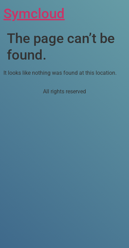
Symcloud (34, 14)
